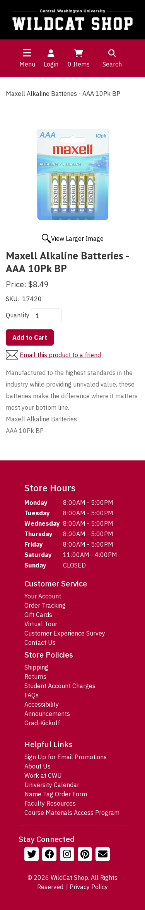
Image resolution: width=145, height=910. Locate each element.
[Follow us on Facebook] (50, 855)
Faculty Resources (50, 803)
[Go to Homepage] (72, 19)
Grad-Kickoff (42, 723)
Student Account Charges (60, 686)
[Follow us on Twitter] (32, 855)
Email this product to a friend (60, 355)
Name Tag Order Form (55, 794)
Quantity (17, 315)
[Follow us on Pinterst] (86, 855)
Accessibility (41, 704)
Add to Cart (29, 337)
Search (112, 58)
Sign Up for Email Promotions (65, 757)
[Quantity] (46, 315)
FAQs (31, 695)
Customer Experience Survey (64, 633)
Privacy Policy (89, 887)
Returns (35, 676)
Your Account (42, 596)
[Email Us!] (104, 855)
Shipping (36, 667)
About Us (37, 766)
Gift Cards (38, 615)
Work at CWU (43, 775)
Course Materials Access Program (71, 812)
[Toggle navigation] (27, 53)
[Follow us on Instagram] (68, 855)
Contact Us (40, 642)
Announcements (47, 713)
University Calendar (51, 785)
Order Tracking (45, 605)
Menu (27, 64)
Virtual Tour (40, 624)
